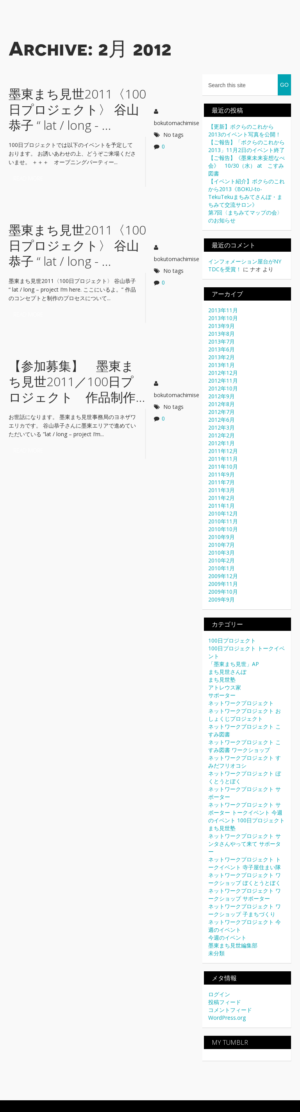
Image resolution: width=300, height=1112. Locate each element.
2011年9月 (221, 474)
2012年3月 (221, 427)
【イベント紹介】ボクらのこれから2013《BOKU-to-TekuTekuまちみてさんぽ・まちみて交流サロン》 (246, 192)
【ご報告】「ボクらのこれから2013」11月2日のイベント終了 (246, 146)
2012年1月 (221, 443)
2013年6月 (221, 349)
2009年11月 (223, 583)
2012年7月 (221, 411)
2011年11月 (223, 458)
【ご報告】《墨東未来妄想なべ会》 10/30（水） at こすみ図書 (246, 165)
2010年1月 (221, 568)
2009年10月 (223, 591)
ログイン (219, 994)
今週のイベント (227, 937)
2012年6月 (221, 419)
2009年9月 (221, 599)
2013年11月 (223, 310)
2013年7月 (221, 341)
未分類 (216, 953)
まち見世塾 (222, 679)
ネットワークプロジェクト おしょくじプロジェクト (244, 714)
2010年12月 (223, 513)
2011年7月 (221, 482)
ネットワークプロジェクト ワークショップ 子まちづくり (244, 910)
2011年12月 (223, 451)
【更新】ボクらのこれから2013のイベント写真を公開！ (244, 130)
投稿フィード (224, 1002)
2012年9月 (221, 396)
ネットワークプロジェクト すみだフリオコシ (244, 761)
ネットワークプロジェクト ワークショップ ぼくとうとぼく (244, 878)
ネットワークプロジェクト (241, 703)
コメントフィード (230, 1010)
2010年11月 (223, 521)
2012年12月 (223, 372)
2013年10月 (223, 318)
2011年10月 (223, 466)
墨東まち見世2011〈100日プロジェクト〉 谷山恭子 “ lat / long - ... (77, 109)
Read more (28, 178)
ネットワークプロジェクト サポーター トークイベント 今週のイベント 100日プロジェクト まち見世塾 (246, 816)
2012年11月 (223, 380)
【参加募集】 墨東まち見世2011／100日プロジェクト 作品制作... (77, 381)
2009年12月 (223, 576)
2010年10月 (223, 529)
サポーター (222, 695)
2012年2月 (221, 435)
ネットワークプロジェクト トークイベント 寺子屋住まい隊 (244, 863)
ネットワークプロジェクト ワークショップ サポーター (244, 894)
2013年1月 (221, 365)
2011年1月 (221, 505)
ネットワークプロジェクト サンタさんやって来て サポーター (244, 843)
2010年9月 (221, 537)
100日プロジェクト (232, 640)
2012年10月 (223, 388)
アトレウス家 (224, 687)
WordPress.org (227, 1017)
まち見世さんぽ (227, 671)
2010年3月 (221, 552)
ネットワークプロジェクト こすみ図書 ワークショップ (244, 746)
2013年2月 (221, 357)
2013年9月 (221, 325)
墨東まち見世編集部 (232, 945)
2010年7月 (221, 544)
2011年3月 (221, 490)
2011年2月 (221, 497)
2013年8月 (221, 333)
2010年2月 (221, 560)
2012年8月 (221, 404)
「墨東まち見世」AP (233, 664)
